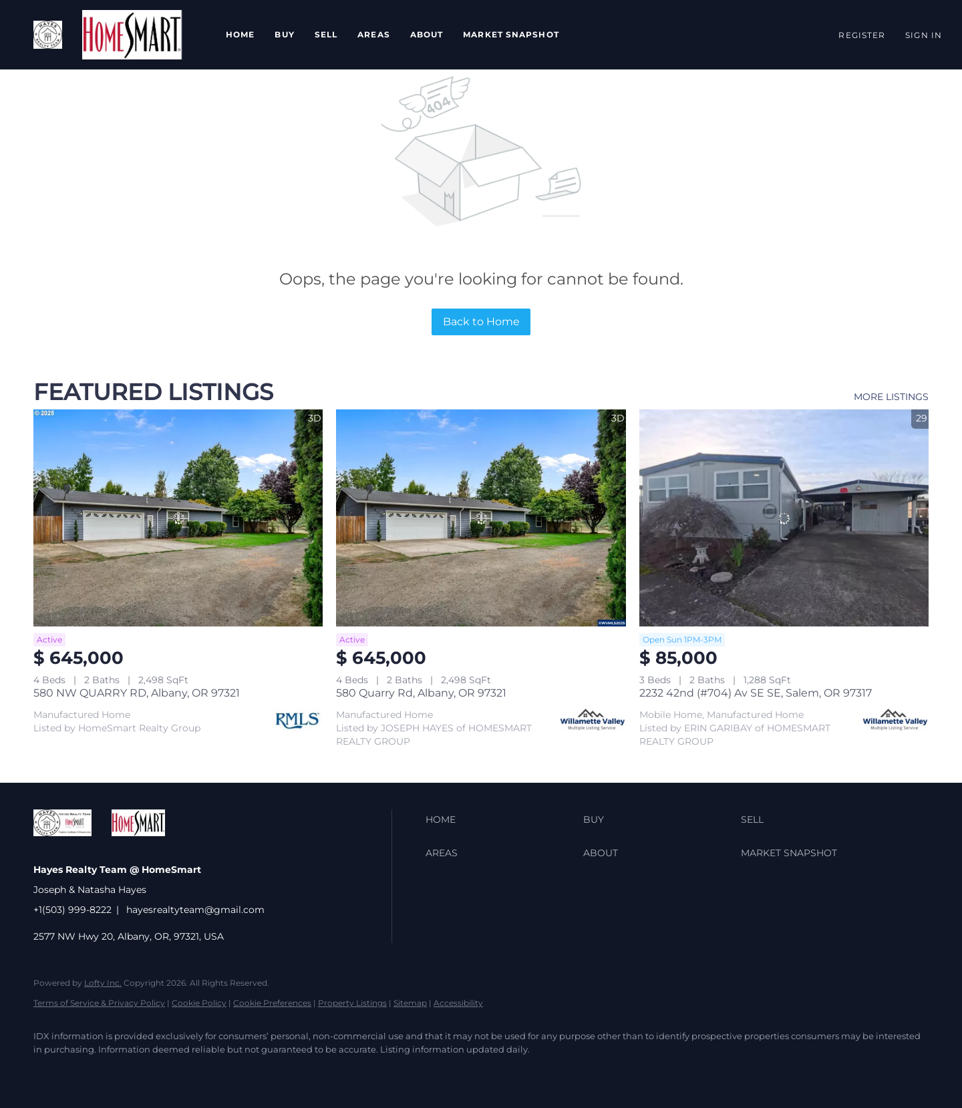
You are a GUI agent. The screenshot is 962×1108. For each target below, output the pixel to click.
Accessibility (458, 1003)
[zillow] (127, 1072)
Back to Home (481, 321)
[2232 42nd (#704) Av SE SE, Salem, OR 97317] (784, 517)
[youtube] (243, 1072)
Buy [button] (284, 34)
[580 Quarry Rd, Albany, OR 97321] (480, 517)
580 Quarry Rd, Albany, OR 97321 (421, 693)
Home (240, 34)
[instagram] (204, 1072)
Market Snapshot (511, 34)
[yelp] (166, 1072)
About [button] (427, 34)
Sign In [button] (923, 35)
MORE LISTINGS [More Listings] (891, 397)
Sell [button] (326, 34)
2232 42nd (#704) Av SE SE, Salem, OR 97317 (755, 693)
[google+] (282, 1072)
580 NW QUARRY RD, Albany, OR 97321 (136, 693)
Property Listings (352, 1003)
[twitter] (88, 1072)
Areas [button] (373, 34)
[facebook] (49, 1072)
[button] (47, 34)
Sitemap (410, 1003)
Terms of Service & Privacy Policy (99, 1003)
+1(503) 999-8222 (72, 910)
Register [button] (861, 35)
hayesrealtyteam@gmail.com (195, 910)
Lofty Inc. (103, 983)
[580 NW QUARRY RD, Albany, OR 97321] (178, 517)
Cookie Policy (199, 1003)
